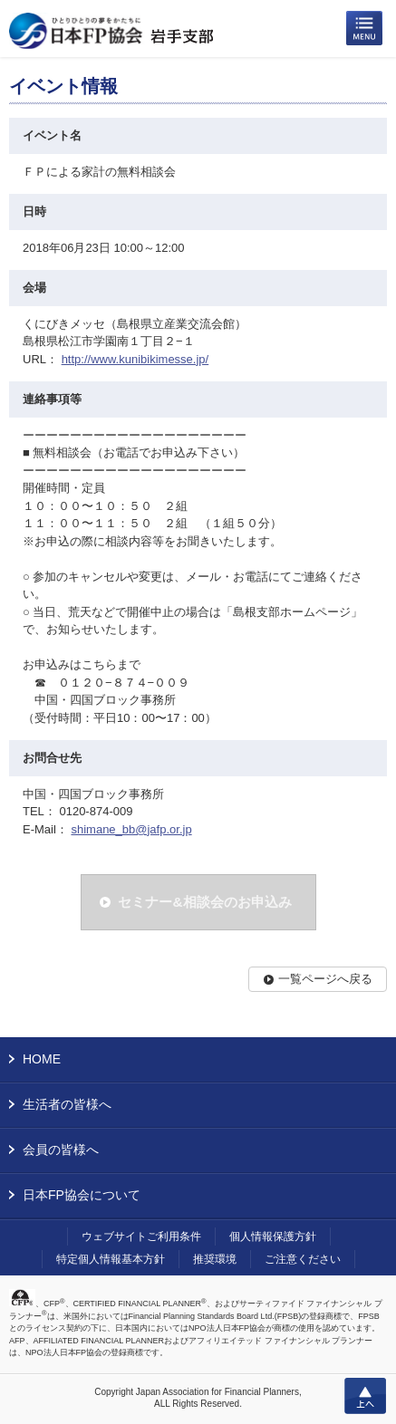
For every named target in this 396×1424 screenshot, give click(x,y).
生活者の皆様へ (67, 1104)
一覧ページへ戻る (325, 979)
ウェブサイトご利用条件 (141, 1236)
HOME (42, 1059)
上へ (365, 1396)
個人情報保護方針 (272, 1236)
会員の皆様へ (61, 1149)
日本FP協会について (81, 1195)
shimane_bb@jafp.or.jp (131, 829)
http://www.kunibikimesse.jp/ (135, 359)
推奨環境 (215, 1259)
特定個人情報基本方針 (110, 1259)
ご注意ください (303, 1259)
